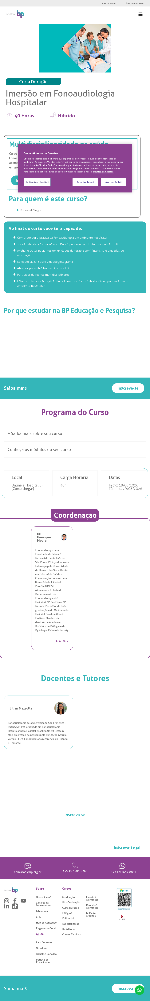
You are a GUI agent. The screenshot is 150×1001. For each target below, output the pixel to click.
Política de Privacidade (43, 961)
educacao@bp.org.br (27, 872)
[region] (75, 168)
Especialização (70, 924)
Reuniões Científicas (92, 907)
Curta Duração (70, 908)
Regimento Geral (46, 928)
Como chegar (23, 489)
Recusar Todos (85, 182)
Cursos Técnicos (71, 935)
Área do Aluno (108, 3)
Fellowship (68, 918)
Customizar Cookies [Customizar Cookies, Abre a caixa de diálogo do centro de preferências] (37, 182)
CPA (38, 917)
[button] (75, 434)
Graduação (68, 897)
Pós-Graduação (71, 902)
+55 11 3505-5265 (75, 871)
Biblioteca (42, 911)
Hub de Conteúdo (46, 923)
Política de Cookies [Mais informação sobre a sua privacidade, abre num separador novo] (103, 171)
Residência (68, 929)
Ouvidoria (41, 948)
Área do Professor (135, 3)
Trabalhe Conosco (46, 954)
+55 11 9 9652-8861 (122, 872)
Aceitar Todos (113, 182)
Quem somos (43, 897)
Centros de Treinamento (43, 905)
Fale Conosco (44, 943)
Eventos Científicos (92, 899)
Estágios (67, 913)
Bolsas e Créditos (91, 915)
